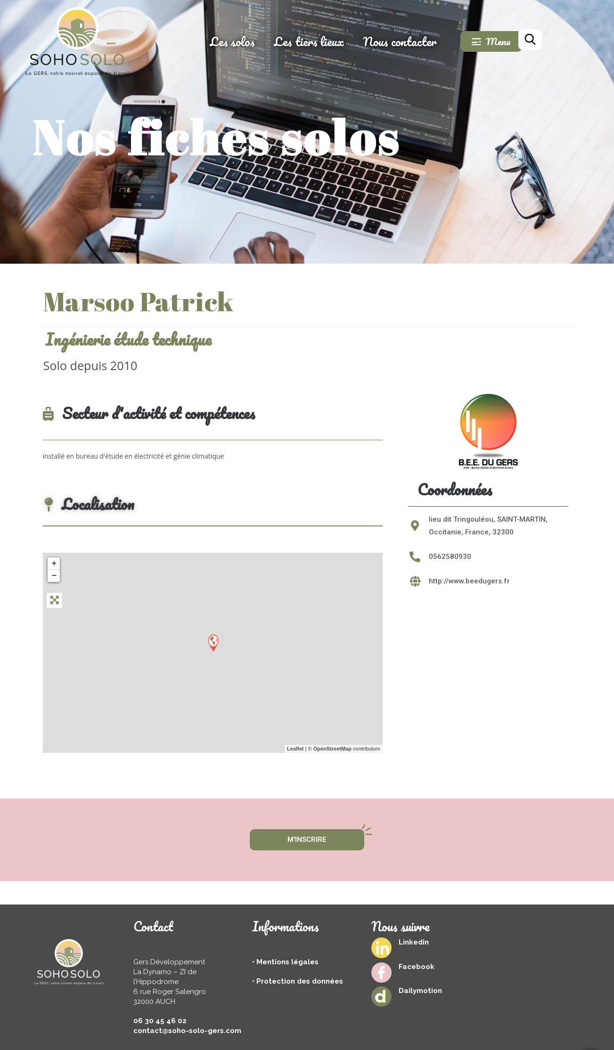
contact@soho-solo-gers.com (187, 1030)
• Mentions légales (285, 962)
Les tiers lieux (335, 41)
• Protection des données (297, 981)
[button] (422, 430)
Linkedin (414, 942)
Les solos (258, 41)
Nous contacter (426, 41)
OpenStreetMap (332, 748)
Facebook (416, 966)
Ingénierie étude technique (128, 339)
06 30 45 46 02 (160, 1021)
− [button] (54, 576)
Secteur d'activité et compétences (149, 413)
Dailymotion (420, 990)
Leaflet (295, 748)
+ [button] (54, 563)
